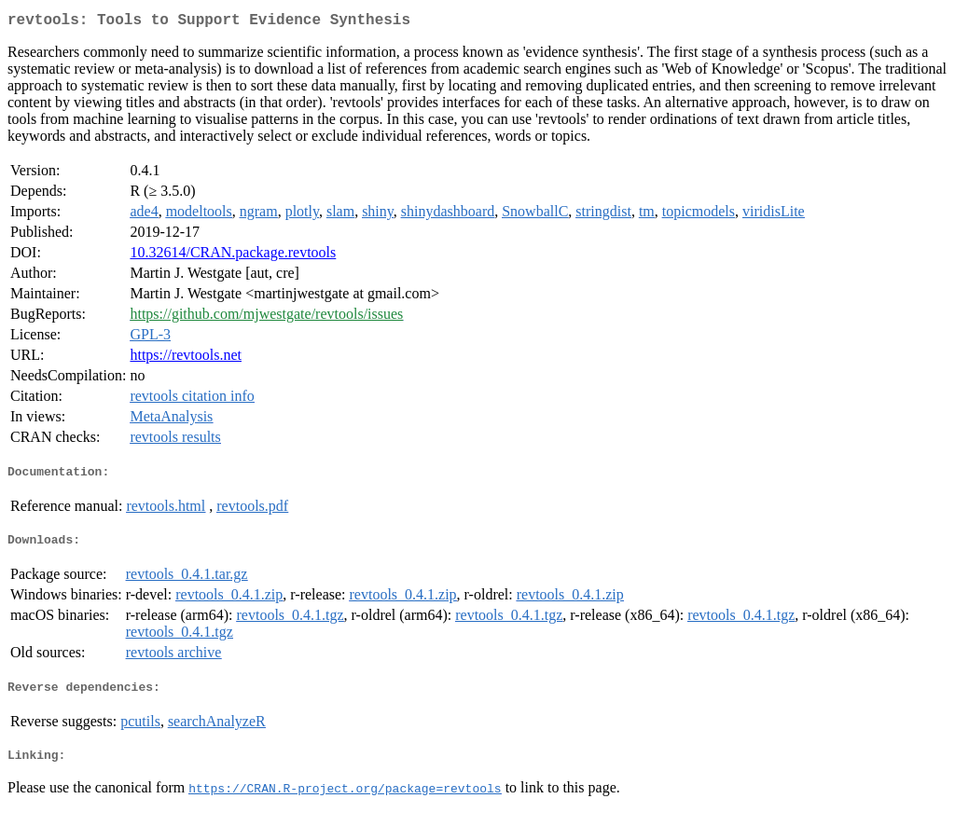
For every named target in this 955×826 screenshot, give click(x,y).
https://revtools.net (186, 358)
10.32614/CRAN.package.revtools (233, 256)
